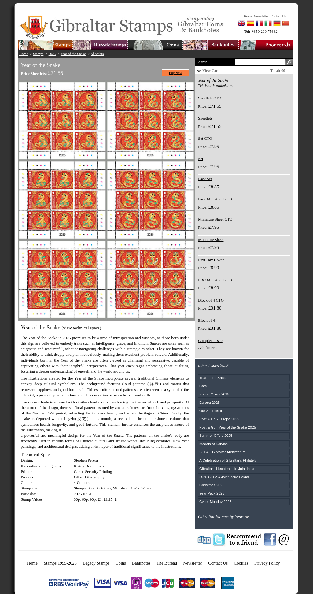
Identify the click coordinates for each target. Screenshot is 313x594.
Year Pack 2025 (211, 493)
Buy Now (175, 73)
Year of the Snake (73, 54)
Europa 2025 (209, 402)
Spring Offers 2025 (214, 394)
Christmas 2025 (211, 485)
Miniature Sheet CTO (215, 219)
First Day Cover (211, 260)
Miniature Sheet (210, 239)
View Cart (210, 70)
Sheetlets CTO (209, 98)
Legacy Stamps (96, 563)
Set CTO (205, 138)
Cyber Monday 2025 (215, 501)
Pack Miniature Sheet (215, 199)
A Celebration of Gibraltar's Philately (227, 460)
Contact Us (218, 563)
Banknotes (141, 563)
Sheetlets (97, 54)
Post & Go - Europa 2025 (219, 419)
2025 (52, 54)
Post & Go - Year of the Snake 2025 (227, 427)
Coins (121, 563)
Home (23, 54)
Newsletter (192, 563)
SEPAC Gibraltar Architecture (222, 452)
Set (200, 158)
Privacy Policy (267, 563)
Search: (202, 62)
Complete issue (210, 340)
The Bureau (166, 563)
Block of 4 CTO (211, 300)
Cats (203, 386)
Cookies (241, 563)
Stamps (38, 54)
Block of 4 (206, 320)
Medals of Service (213, 444)
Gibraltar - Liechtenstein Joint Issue (227, 468)
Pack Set (205, 178)
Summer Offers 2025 (215, 435)
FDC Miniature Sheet (215, 280)
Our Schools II (210, 411)
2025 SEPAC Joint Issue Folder (224, 477)
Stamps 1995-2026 (60, 563)
